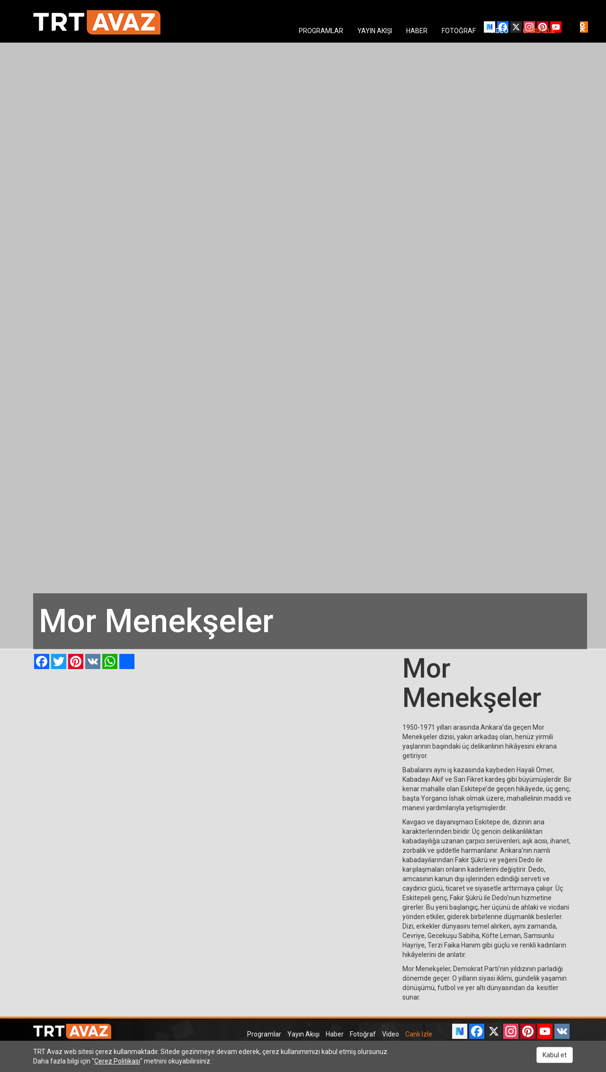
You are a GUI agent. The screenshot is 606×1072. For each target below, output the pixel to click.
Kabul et (555, 1055)
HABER (417, 31)
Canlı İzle (418, 1034)
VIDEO (499, 31)
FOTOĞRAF (459, 31)
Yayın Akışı (303, 1034)
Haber (335, 1034)
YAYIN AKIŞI (374, 31)
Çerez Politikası (117, 1061)
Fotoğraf (363, 1034)
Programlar (264, 1034)
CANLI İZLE (539, 31)
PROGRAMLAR (321, 31)
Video (390, 1034)
